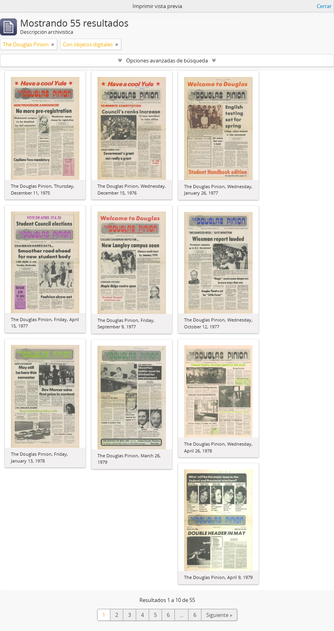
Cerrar (324, 6)
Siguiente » (219, 615)
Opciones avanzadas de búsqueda (167, 60)
